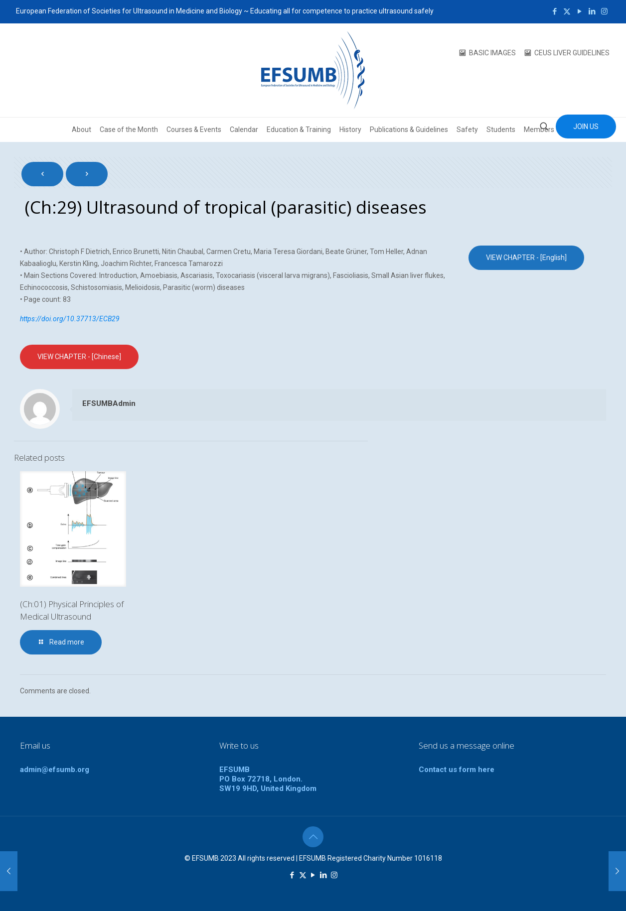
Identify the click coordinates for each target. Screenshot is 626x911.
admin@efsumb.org (54, 769)
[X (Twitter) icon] (567, 11)
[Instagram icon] (604, 11)
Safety (467, 129)
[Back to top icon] (313, 836)
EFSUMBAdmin (109, 403)
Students (500, 129)
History (350, 129)
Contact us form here (456, 769)
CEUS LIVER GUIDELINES (572, 53)
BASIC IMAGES (492, 53)
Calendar (244, 129)
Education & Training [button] (299, 129)
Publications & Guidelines (409, 129)
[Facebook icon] (554, 11)
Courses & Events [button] (193, 129)
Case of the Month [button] (129, 129)
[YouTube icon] (579, 11)
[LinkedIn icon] (592, 11)
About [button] (81, 129)
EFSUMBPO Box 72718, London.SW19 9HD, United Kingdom (267, 779)
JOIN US (586, 126)
